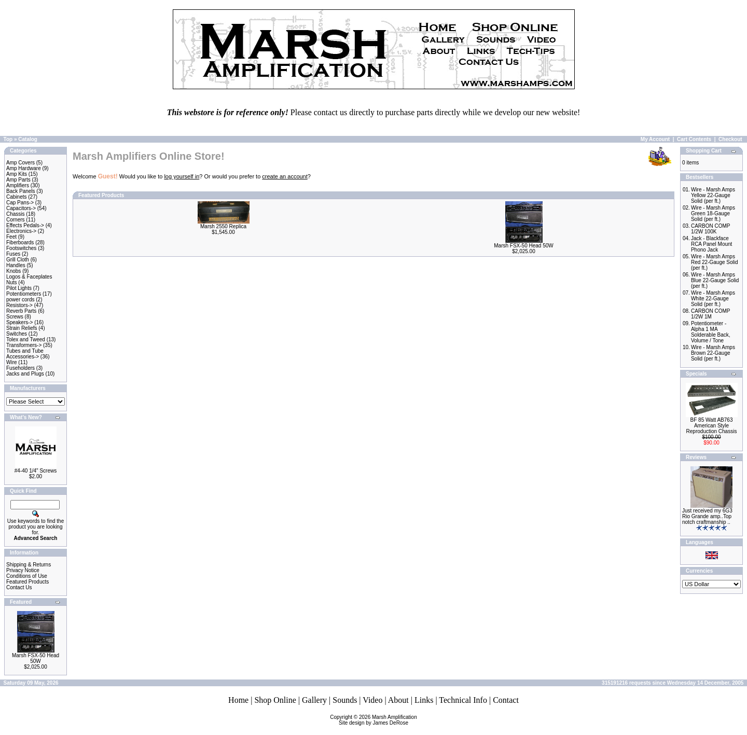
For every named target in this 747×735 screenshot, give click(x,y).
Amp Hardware (23, 168)
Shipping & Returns (28, 564)
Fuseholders (20, 368)
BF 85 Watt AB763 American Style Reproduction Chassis (711, 425)
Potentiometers (23, 294)
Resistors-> (19, 305)
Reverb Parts (21, 311)
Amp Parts (18, 180)
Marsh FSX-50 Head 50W (35, 658)
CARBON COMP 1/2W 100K (710, 228)
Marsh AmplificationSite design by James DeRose (378, 720)
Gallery (314, 700)
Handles (15, 265)
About (398, 700)
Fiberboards (20, 242)
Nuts (11, 282)
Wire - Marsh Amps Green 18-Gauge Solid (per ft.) (713, 213)
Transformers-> (24, 345)
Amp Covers (20, 162)
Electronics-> (21, 231)
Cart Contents (694, 139)
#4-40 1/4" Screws (36, 471)
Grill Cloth (17, 259)
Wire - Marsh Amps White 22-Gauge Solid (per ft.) (713, 298)
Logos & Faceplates (29, 277)
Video (372, 700)
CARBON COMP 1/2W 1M (710, 314)
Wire (11, 362)
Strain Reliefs (21, 328)
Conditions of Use (26, 576)
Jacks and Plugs (25, 374)
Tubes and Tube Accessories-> (25, 353)
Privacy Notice (22, 570)
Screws (14, 317)
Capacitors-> (21, 208)
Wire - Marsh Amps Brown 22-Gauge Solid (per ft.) (713, 353)
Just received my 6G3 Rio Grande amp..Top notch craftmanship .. (707, 516)
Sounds (345, 700)
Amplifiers (17, 185)
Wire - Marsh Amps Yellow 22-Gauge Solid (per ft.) (713, 195)
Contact (506, 700)
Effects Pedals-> (25, 225)
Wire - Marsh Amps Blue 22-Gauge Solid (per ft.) (715, 280)
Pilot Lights (19, 288)
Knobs (13, 271)
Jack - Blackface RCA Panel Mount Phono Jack (711, 244)
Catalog (27, 139)
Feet (11, 237)
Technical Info (463, 700)
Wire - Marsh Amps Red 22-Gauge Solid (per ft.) (714, 262)
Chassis (15, 214)
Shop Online (275, 700)
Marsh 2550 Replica (223, 226)
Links (423, 700)
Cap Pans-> (20, 202)
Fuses (13, 254)
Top (8, 139)
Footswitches (21, 248)
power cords (20, 299)
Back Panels (20, 191)
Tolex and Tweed (25, 339)
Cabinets (16, 197)
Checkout (730, 139)
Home (238, 700)
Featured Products (27, 582)
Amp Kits (16, 174)
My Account (655, 139)
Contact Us (19, 587)
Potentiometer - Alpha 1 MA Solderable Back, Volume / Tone (710, 332)
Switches (16, 334)
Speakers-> (19, 322)
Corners (15, 220)
